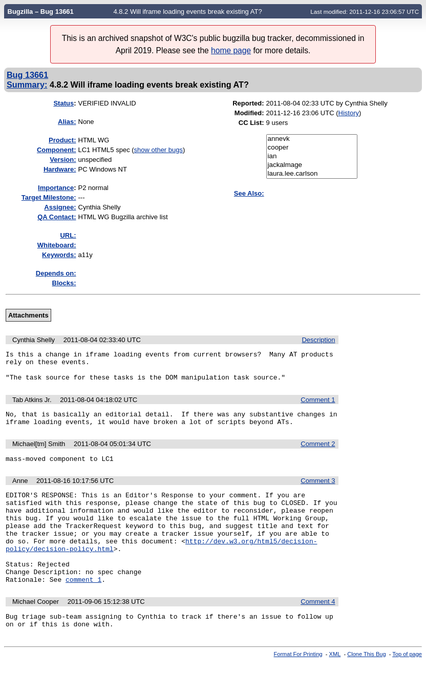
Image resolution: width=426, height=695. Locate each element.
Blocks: (64, 283)
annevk (312, 139)
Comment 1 (318, 406)
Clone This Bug (366, 686)
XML (335, 686)
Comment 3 (318, 491)
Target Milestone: (49, 197)
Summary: (27, 84)
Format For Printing (298, 686)
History (348, 113)
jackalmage (312, 165)
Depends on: (56, 273)
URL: (68, 235)
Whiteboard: (56, 245)
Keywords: (59, 255)
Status (63, 103)
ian (312, 156)
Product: (62, 140)
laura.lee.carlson (312, 174)
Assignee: (60, 207)
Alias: (67, 121)
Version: (63, 159)
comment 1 (83, 608)
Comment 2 (318, 453)
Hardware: (60, 169)
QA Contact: (56, 217)
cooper (312, 147)
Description (318, 340)
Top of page (407, 686)
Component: (56, 150)
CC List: (251, 123)
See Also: (249, 193)
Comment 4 (318, 631)
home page (231, 50)
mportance (56, 188)
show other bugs (158, 150)
